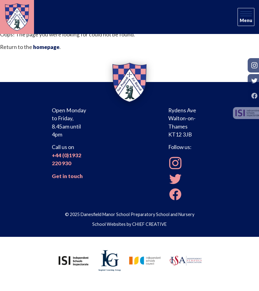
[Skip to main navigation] (246, 17)
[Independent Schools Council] (145, 260)
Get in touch (67, 176)
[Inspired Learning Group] (109, 260)
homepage (46, 47)
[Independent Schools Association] (186, 260)
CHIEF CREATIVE (149, 224)
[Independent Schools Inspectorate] (73, 260)
